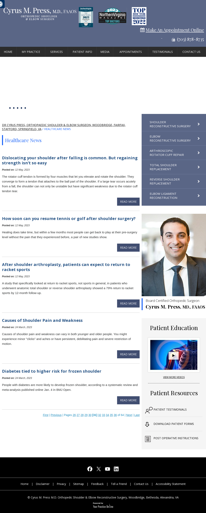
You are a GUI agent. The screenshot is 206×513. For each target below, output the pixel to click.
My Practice (31, 52)
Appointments (130, 52)
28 (82, 415)
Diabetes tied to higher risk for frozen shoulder (51, 371)
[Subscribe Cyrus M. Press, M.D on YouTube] (107, 469)
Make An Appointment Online (175, 30)
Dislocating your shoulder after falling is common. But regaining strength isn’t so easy (70, 160)
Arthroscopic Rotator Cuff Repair (167, 153)
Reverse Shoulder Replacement (165, 181)
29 (86, 415)
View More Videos (174, 377)
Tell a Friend (119, 484)
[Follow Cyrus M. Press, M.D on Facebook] (90, 469)
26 (74, 415)
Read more (128, 201)
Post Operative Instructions (175, 438)
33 (103, 415)
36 (115, 415)
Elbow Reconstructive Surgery (170, 138)
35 (111, 415)
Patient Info (82, 52)
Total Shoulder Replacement (163, 167)
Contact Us (191, 52)
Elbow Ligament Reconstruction (163, 196)
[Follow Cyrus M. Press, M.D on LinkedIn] (116, 469)
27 (78, 415)
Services (56, 52)
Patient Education (174, 328)
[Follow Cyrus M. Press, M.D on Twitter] (99, 469)
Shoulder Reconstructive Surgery (170, 124)
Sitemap (78, 484)
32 (99, 415)
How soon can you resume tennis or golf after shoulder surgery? (69, 218)
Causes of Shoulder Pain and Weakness (42, 320)
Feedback (97, 484)
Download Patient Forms (173, 424)
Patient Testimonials (170, 409)
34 (107, 415)
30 (90, 415)
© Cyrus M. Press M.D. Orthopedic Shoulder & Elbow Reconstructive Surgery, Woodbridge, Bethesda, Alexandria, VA (103, 497)
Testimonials (162, 52)
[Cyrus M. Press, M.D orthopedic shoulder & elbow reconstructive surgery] (39, 13)
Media (104, 52)
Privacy (61, 484)
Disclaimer (42, 484)
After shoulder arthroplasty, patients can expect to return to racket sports (66, 267)
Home (8, 52)
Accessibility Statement (171, 484)
